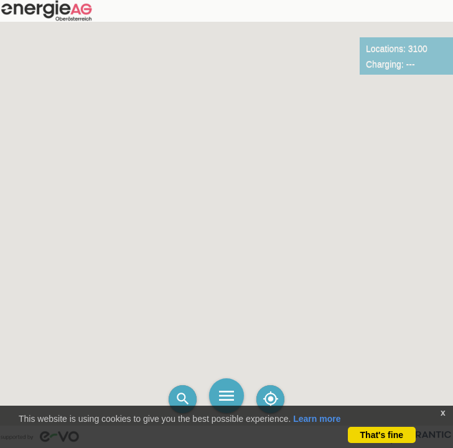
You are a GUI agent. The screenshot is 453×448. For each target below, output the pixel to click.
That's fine (381, 435)
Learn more (316, 419)
